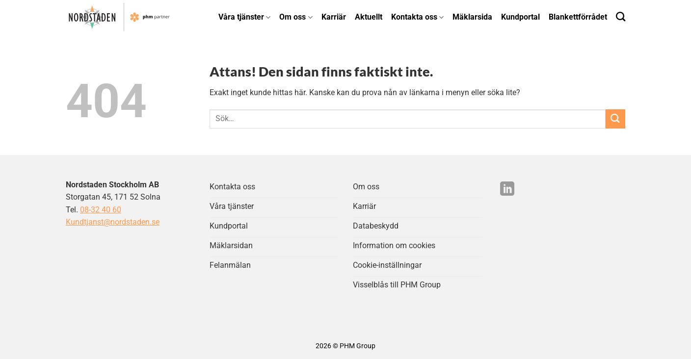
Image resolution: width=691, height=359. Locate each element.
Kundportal (520, 17)
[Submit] (615, 118)
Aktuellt (368, 17)
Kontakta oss (417, 17)
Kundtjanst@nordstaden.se (112, 222)
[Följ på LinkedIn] (507, 190)
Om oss (295, 17)
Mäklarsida (472, 17)
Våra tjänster (244, 17)
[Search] (620, 16)
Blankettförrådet (578, 17)
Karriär (333, 17)
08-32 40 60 (100, 209)
